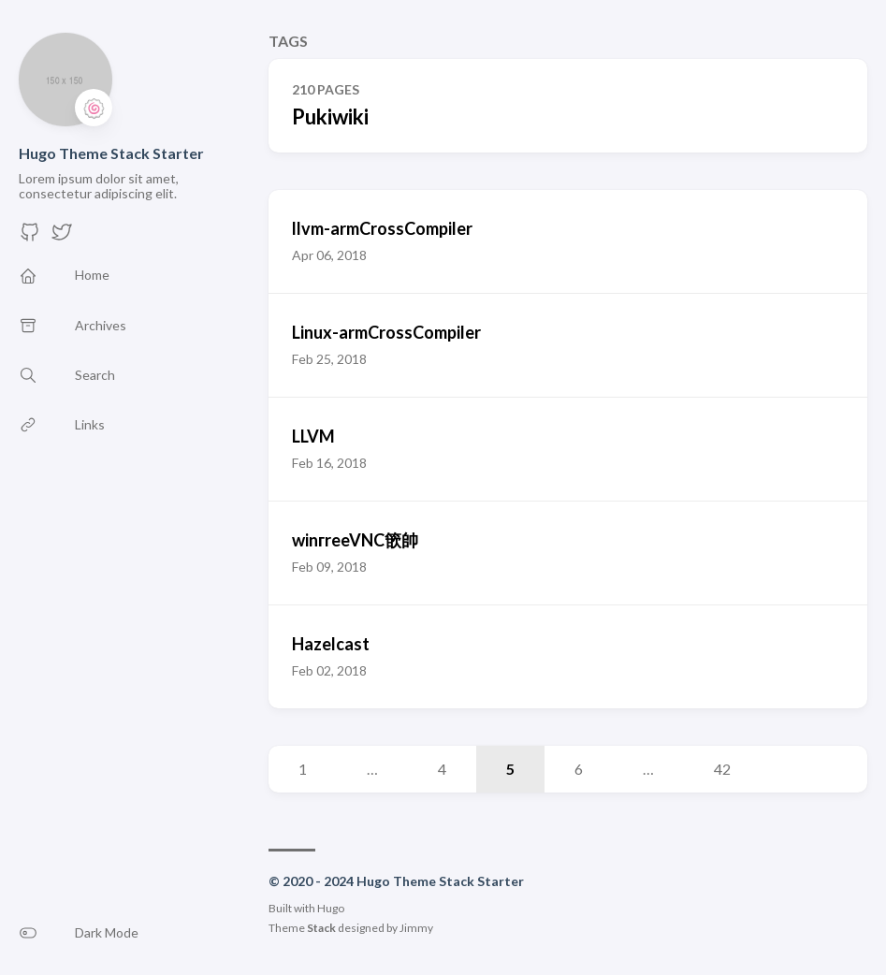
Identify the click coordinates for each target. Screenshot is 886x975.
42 (722, 769)
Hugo (330, 908)
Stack (321, 928)
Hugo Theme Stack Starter (111, 153)
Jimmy (416, 928)
